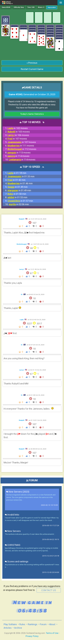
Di (22, 294)
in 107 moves (17, 138)
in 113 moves (19, 152)
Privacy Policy (32, 636)
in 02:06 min (19, 204)
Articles (8, 627)
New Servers (13, 531)
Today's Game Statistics (32, 114)
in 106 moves (18, 135)
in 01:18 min (17, 173)
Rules (22, 624)
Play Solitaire (10, 624)
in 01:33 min (21, 176)
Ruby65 (22, 219)
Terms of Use (52, 633)
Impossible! (52, 7)
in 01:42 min (16, 180)
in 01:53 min (17, 197)
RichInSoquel (22, 244)
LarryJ (21, 269)
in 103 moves (19, 131)
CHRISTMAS (12, 545)
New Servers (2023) (17, 491)
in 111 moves (21, 145)
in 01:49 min (18, 187)
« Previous (32, 62)
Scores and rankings (16, 561)
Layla (22, 320)
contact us (48, 590)
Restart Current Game (32, 69)
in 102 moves (18, 128)
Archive (18, 627)
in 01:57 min (20, 200)
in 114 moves (18, 156)
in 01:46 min (20, 183)
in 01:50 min (17, 194)
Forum (43, 624)
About (52, 624)
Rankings (32, 624)
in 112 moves (22, 149)
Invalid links (12, 514)
